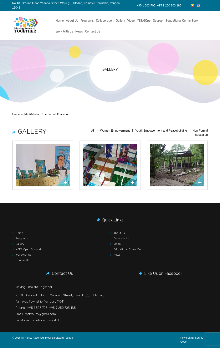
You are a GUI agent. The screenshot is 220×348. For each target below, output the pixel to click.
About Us (72, 21)
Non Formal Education (55, 114)
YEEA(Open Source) (150, 21)
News (79, 31)
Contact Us (92, 31)
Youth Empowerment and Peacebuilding (161, 130)
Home (60, 21)
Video (131, 21)
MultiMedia (31, 114)
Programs (87, 21)
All (92, 130)
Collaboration (104, 21)
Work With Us (64, 31)
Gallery (120, 21)
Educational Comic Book (182, 21)
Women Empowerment (115, 130)
